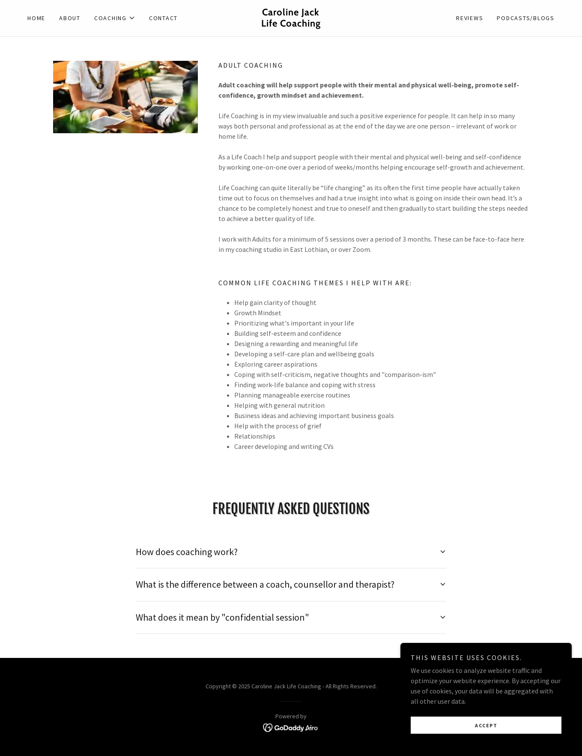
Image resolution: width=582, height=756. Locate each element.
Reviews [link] (469, 18)
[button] (114, 18)
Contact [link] (163, 18)
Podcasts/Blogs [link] (526, 18)
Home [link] (36, 18)
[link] (291, 24)
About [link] (70, 18)
